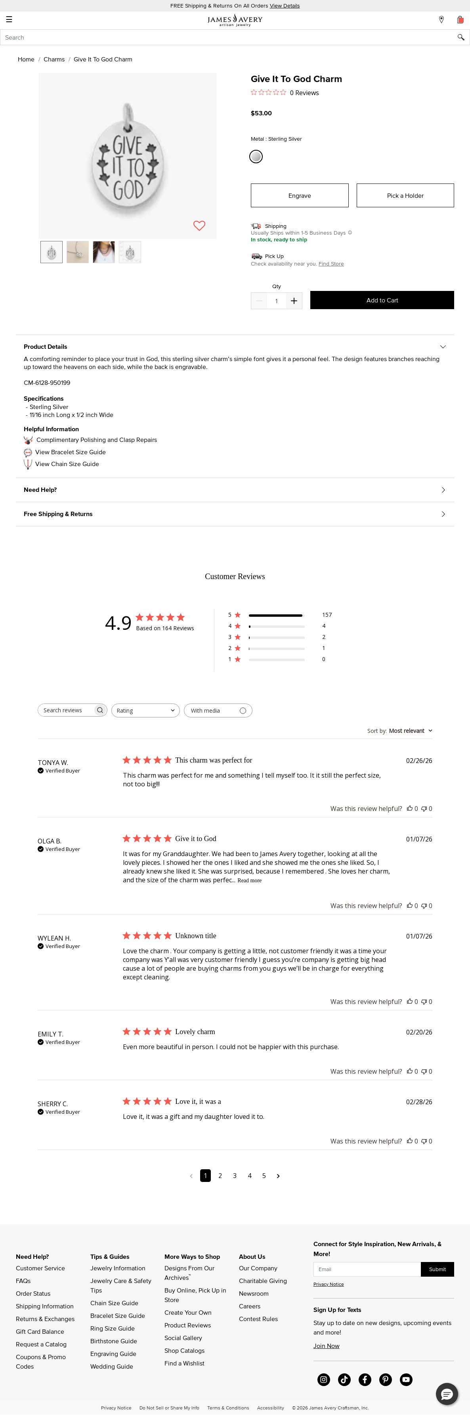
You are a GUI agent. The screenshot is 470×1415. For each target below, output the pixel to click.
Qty (276, 286)
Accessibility (270, 1407)
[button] (127, 156)
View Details (285, 6)
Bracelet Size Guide (117, 1315)
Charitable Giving (263, 1280)
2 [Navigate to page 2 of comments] (220, 1175)
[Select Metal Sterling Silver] (257, 157)
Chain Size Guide (114, 1302)
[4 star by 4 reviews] (280, 627)
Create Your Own (188, 1312)
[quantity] (276, 301)
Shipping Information (45, 1306)
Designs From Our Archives (190, 1273)
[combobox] (235, 37)
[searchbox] (65, 710)
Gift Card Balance (40, 1331)
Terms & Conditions (228, 1407)
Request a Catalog (41, 1344)
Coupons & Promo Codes (41, 1361)
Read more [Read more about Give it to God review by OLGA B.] (249, 880)
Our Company (258, 1268)
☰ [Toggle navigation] (9, 20)
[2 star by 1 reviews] (280, 649)
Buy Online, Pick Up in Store (196, 1295)
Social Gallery (183, 1337)
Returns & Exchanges (45, 1318)
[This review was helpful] (410, 808)
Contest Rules (258, 1318)
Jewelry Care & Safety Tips (121, 1285)
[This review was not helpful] (424, 808)
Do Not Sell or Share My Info (169, 1407)
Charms (54, 59)
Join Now (326, 1345)
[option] (51, 252)
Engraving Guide (113, 1353)
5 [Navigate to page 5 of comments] (264, 1175)
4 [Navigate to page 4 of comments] (249, 1175)
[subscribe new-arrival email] (367, 1269)
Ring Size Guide (112, 1328)
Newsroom (254, 1293)
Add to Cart (382, 300)
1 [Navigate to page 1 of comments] (205, 1175)
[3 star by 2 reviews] (280, 638)
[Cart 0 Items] (460, 19)
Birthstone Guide (113, 1341)
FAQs (23, 1280)
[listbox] (127, 258)
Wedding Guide (111, 1366)
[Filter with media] (218, 710)
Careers (249, 1306)
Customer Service (40, 1268)
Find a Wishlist (184, 1363)
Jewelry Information (117, 1268)
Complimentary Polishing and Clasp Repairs (96, 440)
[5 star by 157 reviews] (280, 616)
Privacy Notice (328, 1284)
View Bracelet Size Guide (70, 452)
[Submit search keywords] (464, 37)
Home (26, 59)
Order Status (33, 1293)
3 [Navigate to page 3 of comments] (235, 1175)
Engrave (299, 195)
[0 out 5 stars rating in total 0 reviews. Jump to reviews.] (285, 92)
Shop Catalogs (184, 1350)
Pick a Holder (405, 195)
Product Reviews (187, 1325)
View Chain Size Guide (67, 464)
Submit (437, 1269)
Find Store (331, 264)
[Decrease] (294, 301)
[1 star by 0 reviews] (280, 660)
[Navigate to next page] (278, 1175)
